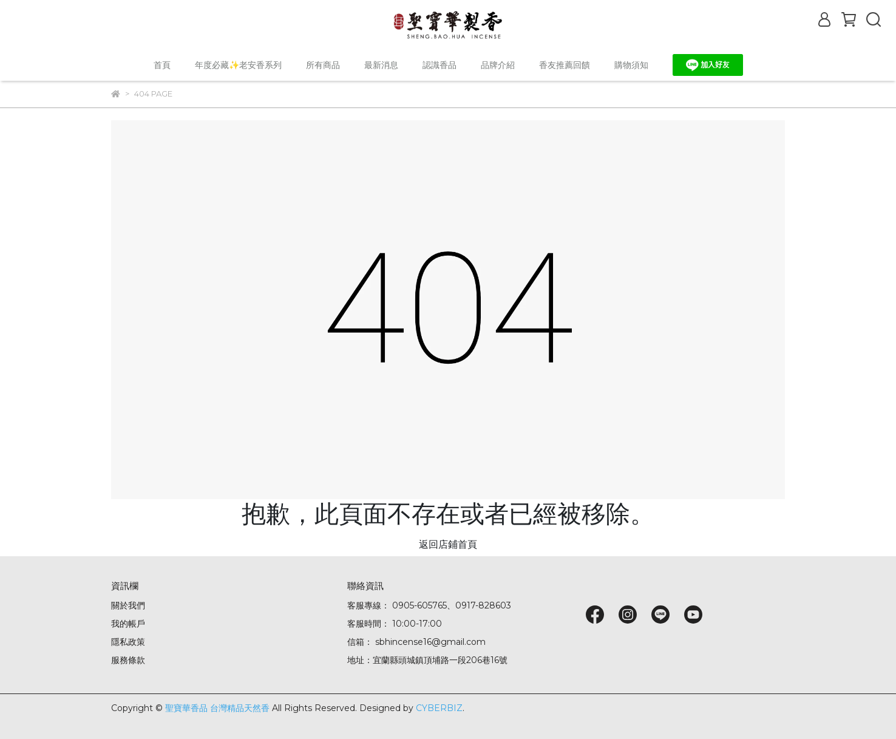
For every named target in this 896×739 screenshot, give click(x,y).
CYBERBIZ (439, 708)
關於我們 (128, 605)
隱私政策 (128, 641)
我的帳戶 (128, 623)
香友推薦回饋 (564, 65)
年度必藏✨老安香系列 (238, 65)
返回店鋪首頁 (448, 544)
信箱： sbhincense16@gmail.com (416, 641)
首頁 (162, 65)
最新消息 (381, 65)
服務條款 (128, 660)
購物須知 (631, 65)
